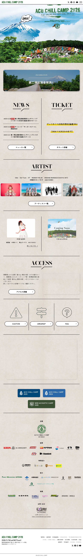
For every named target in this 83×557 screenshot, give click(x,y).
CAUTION (16, 324)
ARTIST (48, 537)
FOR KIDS (55, 537)
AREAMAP (41, 324)
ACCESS (67, 540)
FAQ (67, 324)
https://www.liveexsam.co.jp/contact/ (41, 516)
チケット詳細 (62, 147)
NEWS (42, 537)
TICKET (66, 542)
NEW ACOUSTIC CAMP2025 (44, 404)
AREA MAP (60, 540)
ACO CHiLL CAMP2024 (56, 393)
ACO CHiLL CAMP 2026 (12, 2)
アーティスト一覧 (41, 203)
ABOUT (60, 542)
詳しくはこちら (31, 246)
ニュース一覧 (21, 147)
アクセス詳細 (21, 292)
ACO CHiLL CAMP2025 (31, 393)
